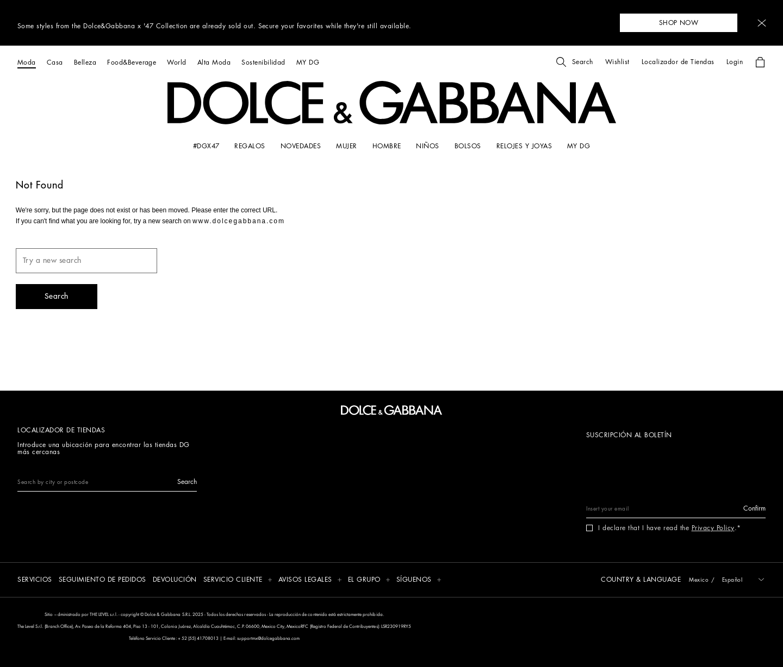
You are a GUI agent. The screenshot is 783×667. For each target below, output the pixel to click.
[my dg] (578, 146)
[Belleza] (85, 62)
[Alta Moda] (214, 62)
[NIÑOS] (427, 146)
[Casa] (55, 62)
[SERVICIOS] (34, 580)
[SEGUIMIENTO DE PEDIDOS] (102, 580)
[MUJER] (346, 146)
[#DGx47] (206, 146)
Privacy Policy (713, 528)
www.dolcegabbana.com (238, 221)
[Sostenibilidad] (263, 62)
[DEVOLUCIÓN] (175, 580)
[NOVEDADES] (301, 146)
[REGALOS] (249, 146)
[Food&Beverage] (131, 62)
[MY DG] (307, 62)
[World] (176, 62)
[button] (761, 23)
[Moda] (26, 62)
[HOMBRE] (386, 146)
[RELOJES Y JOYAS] (524, 146)
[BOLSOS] (468, 146)
